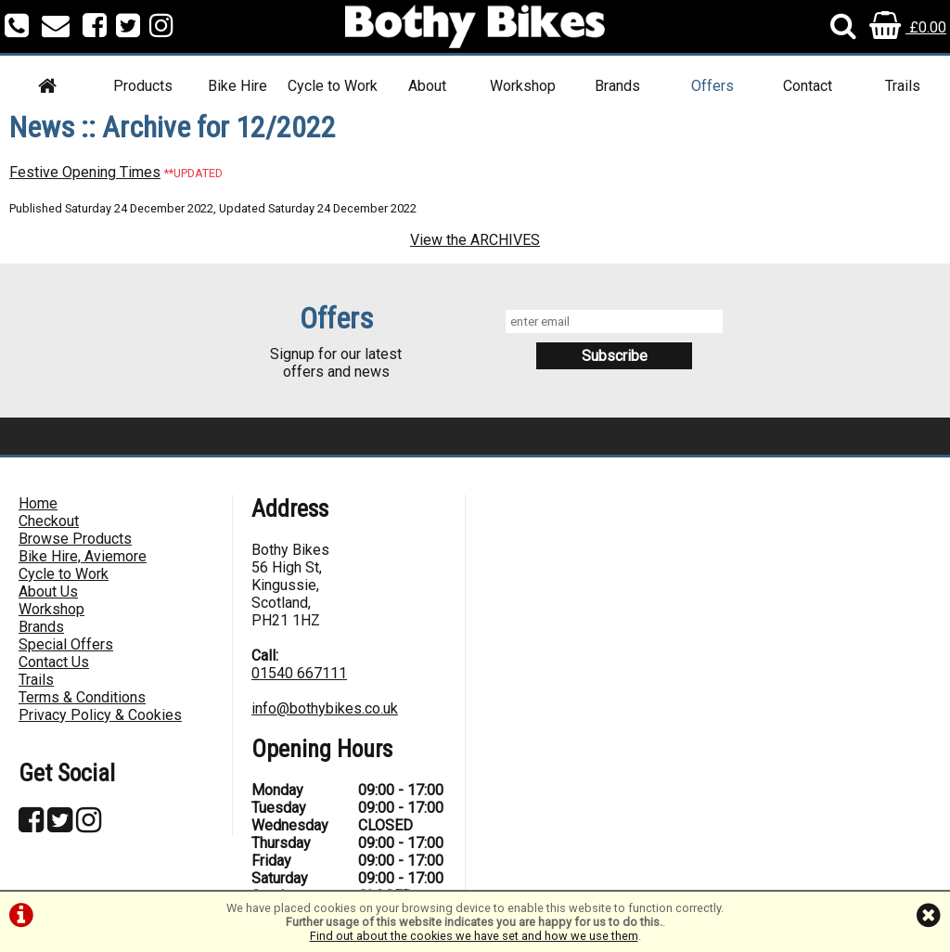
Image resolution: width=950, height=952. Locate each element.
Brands (617, 86)
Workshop (523, 86)
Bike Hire (237, 86)
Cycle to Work (333, 86)
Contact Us (54, 662)
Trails (902, 86)
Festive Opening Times (84, 172)
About (427, 86)
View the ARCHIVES (475, 240)
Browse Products (75, 538)
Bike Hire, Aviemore (83, 556)
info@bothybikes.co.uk (324, 708)
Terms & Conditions (82, 697)
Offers (712, 86)
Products (143, 86)
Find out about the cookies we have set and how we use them (474, 936)
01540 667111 (299, 673)
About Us (48, 591)
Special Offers (66, 644)
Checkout (49, 521)
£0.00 (907, 27)
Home (38, 503)
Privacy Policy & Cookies (100, 715)
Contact (807, 86)
